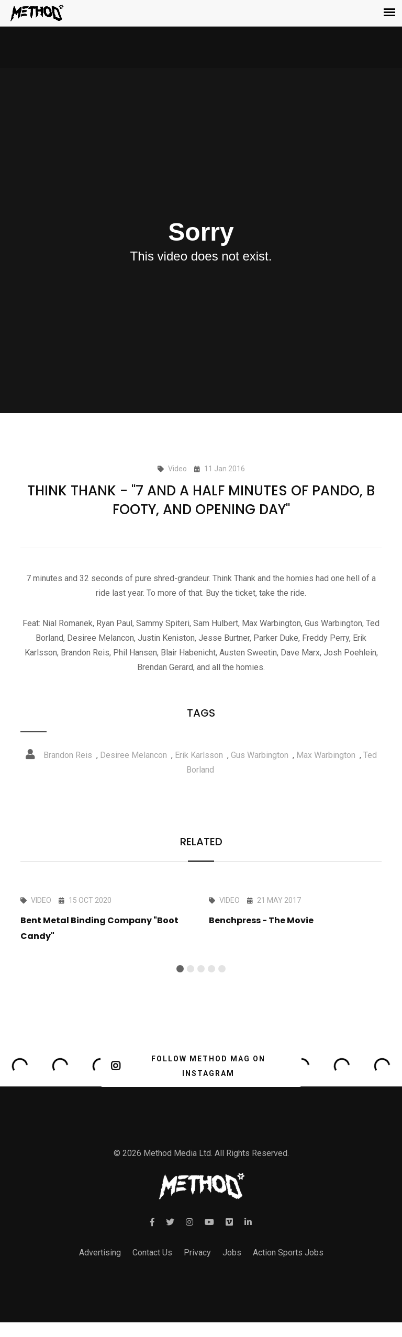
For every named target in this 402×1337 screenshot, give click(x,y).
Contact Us (152, 1252)
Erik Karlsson (199, 755)
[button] (180, 968)
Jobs (231, 1252)
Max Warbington (325, 755)
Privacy (197, 1252)
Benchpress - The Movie (261, 920)
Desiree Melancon (133, 755)
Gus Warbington (259, 755)
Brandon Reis (67, 755)
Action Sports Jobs (288, 1252)
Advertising (100, 1252)
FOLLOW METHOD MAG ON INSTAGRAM (188, 1066)
